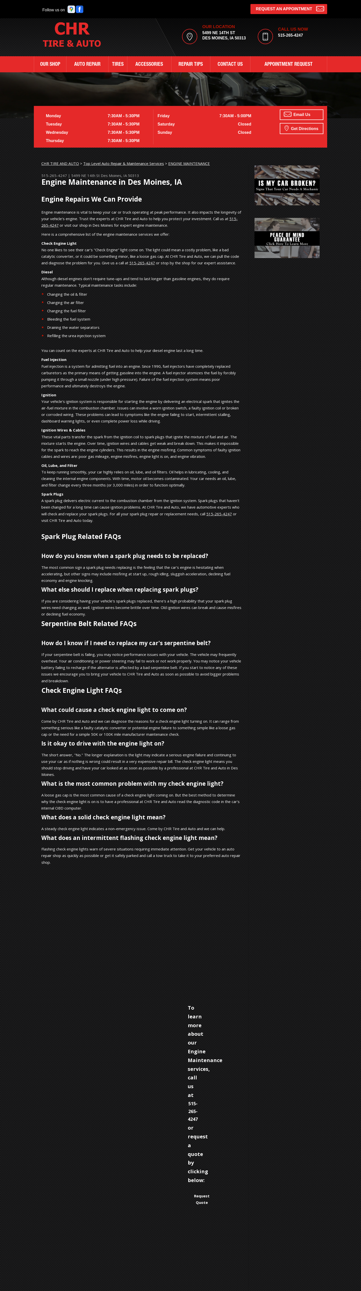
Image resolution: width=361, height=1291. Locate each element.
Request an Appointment (290, 8)
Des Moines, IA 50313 (120, 175)
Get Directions (301, 128)
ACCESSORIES (149, 64)
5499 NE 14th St (85, 175)
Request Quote (202, 1199)
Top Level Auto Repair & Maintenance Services (123, 163)
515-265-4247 (290, 35)
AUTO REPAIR (87, 64)
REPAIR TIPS (190, 64)
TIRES (118, 64)
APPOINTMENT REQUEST (288, 64)
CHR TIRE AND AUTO (60, 163)
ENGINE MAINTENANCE (189, 163)
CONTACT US (230, 64)
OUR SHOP (50, 64)
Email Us (297, 114)
